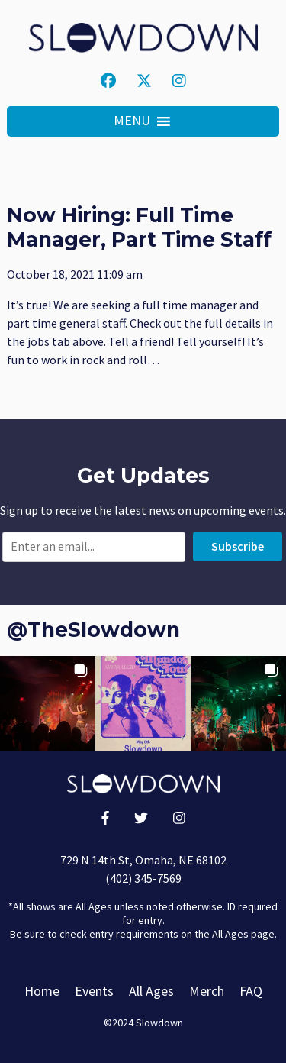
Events (94, 991)
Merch (206, 991)
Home (41, 991)
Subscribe (237, 546)
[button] (132, 121)
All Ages (151, 991)
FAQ (250, 991)
